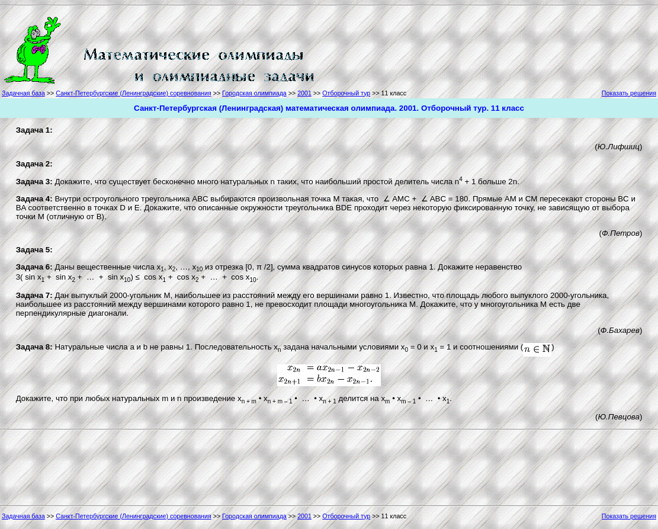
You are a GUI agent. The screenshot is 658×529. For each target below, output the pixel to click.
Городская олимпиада (254, 93)
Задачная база (23, 93)
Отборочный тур (346, 93)
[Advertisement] (369, 48)
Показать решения (629, 93)
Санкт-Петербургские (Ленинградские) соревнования (133, 93)
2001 (304, 93)
